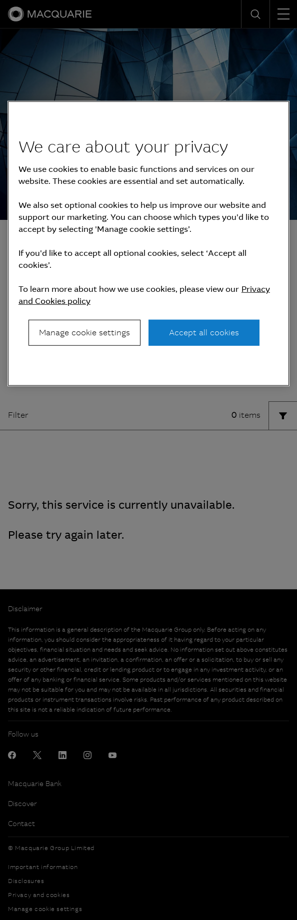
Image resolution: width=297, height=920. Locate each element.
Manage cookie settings (84, 332)
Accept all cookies (204, 332)
